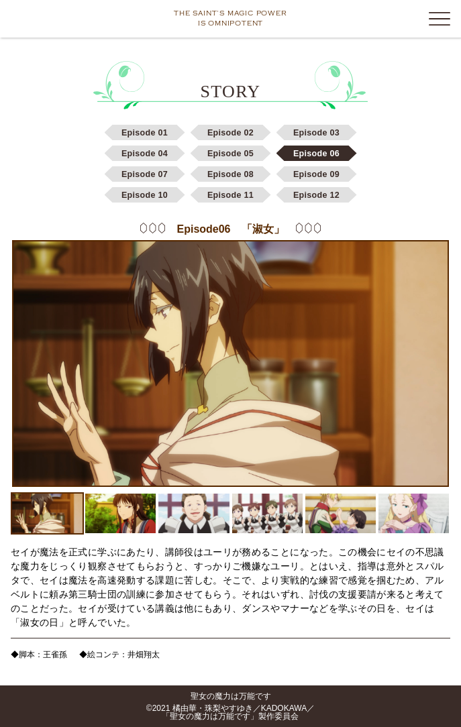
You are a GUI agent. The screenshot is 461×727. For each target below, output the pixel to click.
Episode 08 (230, 174)
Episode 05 (230, 153)
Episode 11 (230, 195)
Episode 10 (144, 195)
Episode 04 (144, 153)
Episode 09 (316, 174)
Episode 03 (316, 132)
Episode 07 (144, 174)
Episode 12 (316, 195)
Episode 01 (144, 132)
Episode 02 (230, 132)
